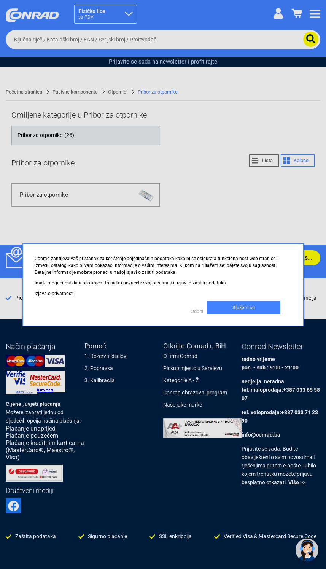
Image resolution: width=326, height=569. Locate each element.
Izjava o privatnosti (54, 293)
